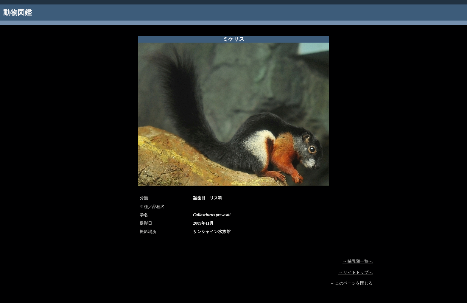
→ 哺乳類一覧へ (358, 261)
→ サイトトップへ (355, 272)
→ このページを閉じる (351, 283)
